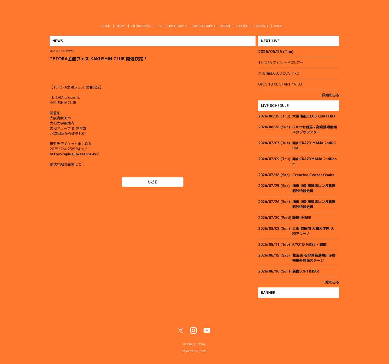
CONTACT (261, 26)
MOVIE (226, 26)
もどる (152, 181)
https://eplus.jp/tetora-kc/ (74, 154)
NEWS (121, 26)
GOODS (242, 26)
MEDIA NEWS (141, 26)
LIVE (160, 26)
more (278, 26)
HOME (106, 26)
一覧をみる (330, 282)
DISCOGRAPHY (204, 26)
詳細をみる (330, 95)
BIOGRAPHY (178, 26)
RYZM (202, 351)
